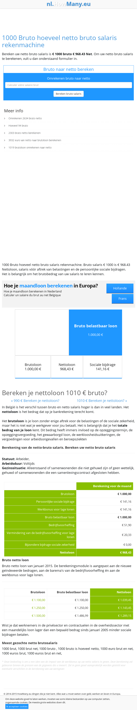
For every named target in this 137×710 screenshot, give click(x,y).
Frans (123, 298)
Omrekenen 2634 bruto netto (25, 118)
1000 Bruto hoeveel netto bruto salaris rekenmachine (59, 41)
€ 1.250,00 (38, 608)
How (69, 4)
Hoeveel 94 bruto (18, 125)
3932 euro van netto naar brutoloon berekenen (35, 140)
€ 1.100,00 (38, 600)
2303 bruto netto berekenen (25, 133)
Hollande (120, 288)
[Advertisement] (68, 18)
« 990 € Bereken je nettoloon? (35, 400)
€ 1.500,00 (38, 616)
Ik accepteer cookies (17, 706)
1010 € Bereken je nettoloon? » (102, 400)
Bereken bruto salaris (68, 93)
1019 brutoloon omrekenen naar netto (30, 147)
